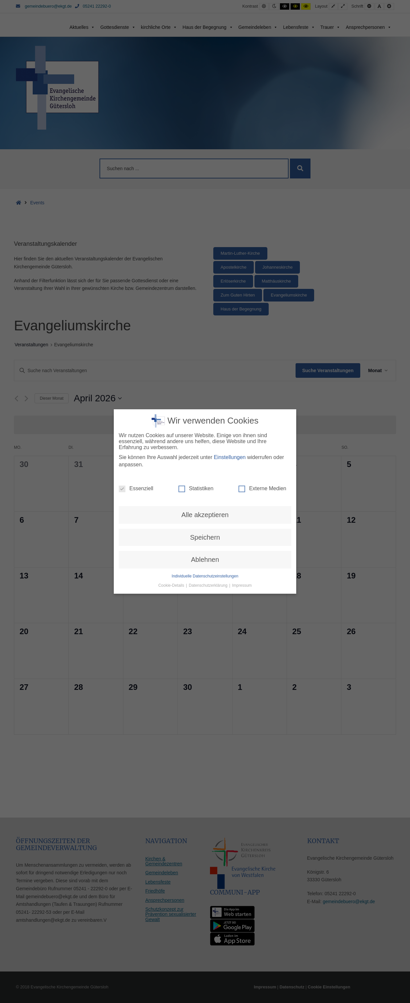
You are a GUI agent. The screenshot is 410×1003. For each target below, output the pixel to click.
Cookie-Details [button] (171, 559)
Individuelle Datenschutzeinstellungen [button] (205, 550)
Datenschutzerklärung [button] (209, 559)
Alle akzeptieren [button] (205, 489)
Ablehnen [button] (205, 534)
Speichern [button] (205, 511)
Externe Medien (262, 463)
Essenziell (136, 463)
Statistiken (196, 463)
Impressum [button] (242, 559)
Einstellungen (229, 431)
